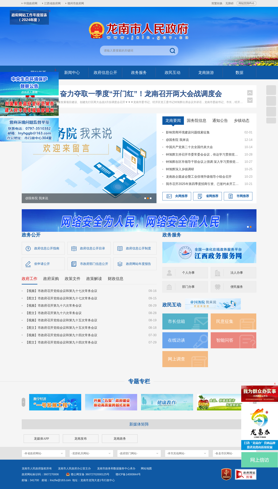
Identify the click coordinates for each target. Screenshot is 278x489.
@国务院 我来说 (177, 139)
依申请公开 (42, 263)
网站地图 (146, 468)
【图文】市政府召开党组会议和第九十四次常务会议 (61, 342)
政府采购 (51, 278)
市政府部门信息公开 (94, 263)
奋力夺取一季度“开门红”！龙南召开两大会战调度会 (141, 94)
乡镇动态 (241, 120)
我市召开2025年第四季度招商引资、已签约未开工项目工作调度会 (203, 184)
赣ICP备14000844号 (128, 474)
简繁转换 (216, 3)
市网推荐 (243, 196)
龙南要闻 (173, 120)
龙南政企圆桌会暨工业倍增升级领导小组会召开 (199, 176)
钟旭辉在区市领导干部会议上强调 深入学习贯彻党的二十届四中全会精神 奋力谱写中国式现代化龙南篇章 (203, 161)
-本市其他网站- (176, 453)
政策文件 (72, 278)
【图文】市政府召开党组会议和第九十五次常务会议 (61, 327)
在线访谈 (176, 340)
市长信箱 (176, 321)
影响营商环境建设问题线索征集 (188, 132)
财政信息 (115, 278)
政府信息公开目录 (92, 248)
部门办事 (188, 286)
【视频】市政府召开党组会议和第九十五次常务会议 (61, 320)
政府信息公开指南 (46, 248)
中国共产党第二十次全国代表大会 (189, 147)
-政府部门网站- (128, 453)
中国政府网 (30, 3)
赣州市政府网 (75, 3)
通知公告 (220, 120)
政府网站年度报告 (138, 263)
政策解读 (94, 278)
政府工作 (29, 278)
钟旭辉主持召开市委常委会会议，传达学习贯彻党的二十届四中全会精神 (203, 154)
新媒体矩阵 (139, 424)
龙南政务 (119, 438)
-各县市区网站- (224, 453)
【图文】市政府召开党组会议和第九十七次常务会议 (61, 298)
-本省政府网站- (33, 453)
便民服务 (236, 286)
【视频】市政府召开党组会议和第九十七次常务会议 (61, 290)
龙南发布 (80, 438)
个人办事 (188, 272)
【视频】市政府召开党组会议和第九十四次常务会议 (61, 335)
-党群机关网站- (81, 453)
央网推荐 (181, 196)
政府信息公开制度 (138, 248)
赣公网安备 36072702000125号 (90, 474)
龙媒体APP (41, 438)
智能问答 (224, 340)
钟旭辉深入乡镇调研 (180, 169)
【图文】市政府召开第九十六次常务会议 (53, 313)
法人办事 (236, 272)
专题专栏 (139, 381)
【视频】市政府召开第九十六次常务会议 (53, 305)
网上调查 (176, 359)
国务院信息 (196, 120)
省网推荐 (212, 196)
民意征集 (224, 321)
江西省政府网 (52, 3)
